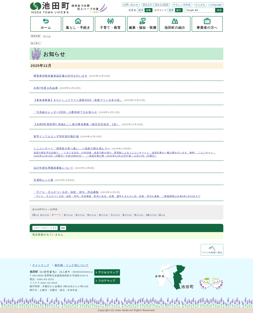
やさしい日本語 (182, 4)
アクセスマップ (108, 272)
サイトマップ (40, 265)
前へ (35, 215)
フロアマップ (106, 280)
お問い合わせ (130, 4)
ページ (44, 215)
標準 (140, 10)
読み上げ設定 (162, 4)
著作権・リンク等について (72, 265)
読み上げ (147, 4)
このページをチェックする (45, 228)
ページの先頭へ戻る (212, 252)
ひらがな (200, 4)
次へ (161, 215)
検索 (219, 10)
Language (216, 4)
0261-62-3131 (45, 279)
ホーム (47, 36)
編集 (63, 228)
